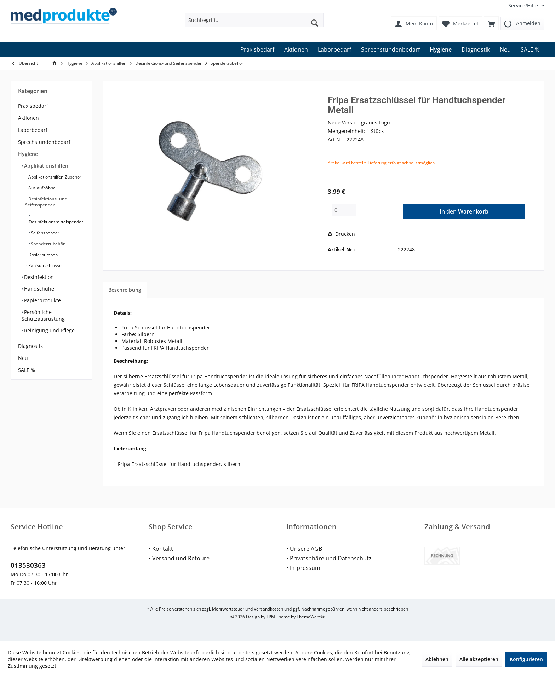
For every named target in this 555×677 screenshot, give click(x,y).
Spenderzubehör (47, 244)
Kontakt (162, 549)
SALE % (26, 370)
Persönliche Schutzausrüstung (43, 315)
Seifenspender (44, 233)
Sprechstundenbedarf (44, 142)
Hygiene (28, 154)
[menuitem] (523, 5)
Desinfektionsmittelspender (56, 222)
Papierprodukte (42, 300)
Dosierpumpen (42, 255)
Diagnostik (30, 346)
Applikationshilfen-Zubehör (54, 177)
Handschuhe (38, 288)
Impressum (305, 568)
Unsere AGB (306, 549)
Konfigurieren (526, 659)
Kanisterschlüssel (45, 266)
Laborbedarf (32, 130)
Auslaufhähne (41, 188)
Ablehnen (436, 659)
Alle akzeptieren (478, 659)
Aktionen (28, 118)
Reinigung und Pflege (49, 330)
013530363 (28, 565)
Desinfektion (38, 277)
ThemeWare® (311, 617)
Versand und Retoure (181, 558)
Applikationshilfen (45, 165)
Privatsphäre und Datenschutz (331, 558)
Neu (23, 358)
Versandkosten (268, 609)
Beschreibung (124, 289)
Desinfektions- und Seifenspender (46, 202)
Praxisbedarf (33, 106)
